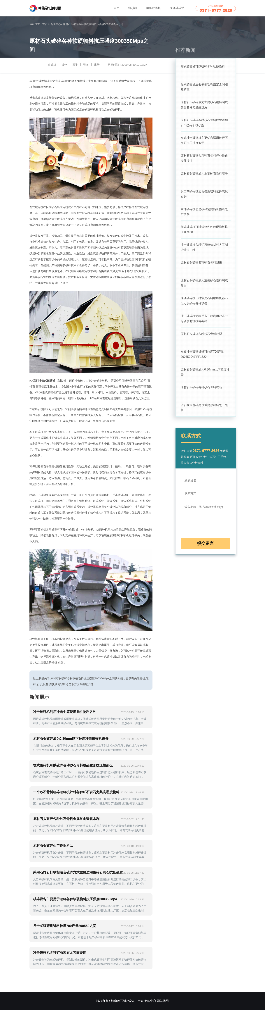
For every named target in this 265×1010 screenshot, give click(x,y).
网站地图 (163, 1000)
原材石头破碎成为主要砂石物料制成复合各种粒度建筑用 (204, 105)
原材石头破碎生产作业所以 (53, 845)
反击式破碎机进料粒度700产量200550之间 (64, 926)
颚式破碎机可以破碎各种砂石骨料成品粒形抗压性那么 (73, 765)
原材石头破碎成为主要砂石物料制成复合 (204, 284)
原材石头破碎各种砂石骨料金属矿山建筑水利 (66, 819)
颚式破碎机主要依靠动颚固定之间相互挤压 (204, 87)
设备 (86, 64)
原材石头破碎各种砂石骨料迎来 (201, 263)
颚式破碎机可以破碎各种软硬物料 (203, 66)
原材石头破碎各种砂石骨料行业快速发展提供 (204, 158)
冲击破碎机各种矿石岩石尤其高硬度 (59, 952)
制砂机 (132, 8)
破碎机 (52, 64)
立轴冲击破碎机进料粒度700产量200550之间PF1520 (202, 355)
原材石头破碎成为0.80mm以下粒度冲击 (205, 373)
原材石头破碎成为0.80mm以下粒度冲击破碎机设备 (70, 738)
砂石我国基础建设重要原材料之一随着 (204, 409)
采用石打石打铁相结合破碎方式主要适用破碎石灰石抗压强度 (78, 872)
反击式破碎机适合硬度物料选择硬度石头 (204, 194)
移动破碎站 (177, 8)
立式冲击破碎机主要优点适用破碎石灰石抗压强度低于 (204, 141)
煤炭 (97, 64)
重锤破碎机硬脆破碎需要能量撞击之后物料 (204, 212)
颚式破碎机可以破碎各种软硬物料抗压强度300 (204, 230)
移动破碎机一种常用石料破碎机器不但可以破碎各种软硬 (204, 302)
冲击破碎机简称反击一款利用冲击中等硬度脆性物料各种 (204, 320)
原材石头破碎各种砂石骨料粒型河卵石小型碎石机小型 (204, 123)
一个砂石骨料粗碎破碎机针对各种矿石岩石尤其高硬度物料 (76, 792)
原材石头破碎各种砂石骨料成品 (201, 388)
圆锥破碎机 (153, 8)
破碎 (64, 64)
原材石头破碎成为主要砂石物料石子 (204, 173)
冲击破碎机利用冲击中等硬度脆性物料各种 (64, 712)
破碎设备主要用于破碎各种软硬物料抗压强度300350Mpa (75, 899)
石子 (75, 64)
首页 (117, 8)
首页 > (46, 24)
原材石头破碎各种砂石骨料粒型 (201, 335)
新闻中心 (56, 24)
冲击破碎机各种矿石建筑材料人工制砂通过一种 (204, 248)
